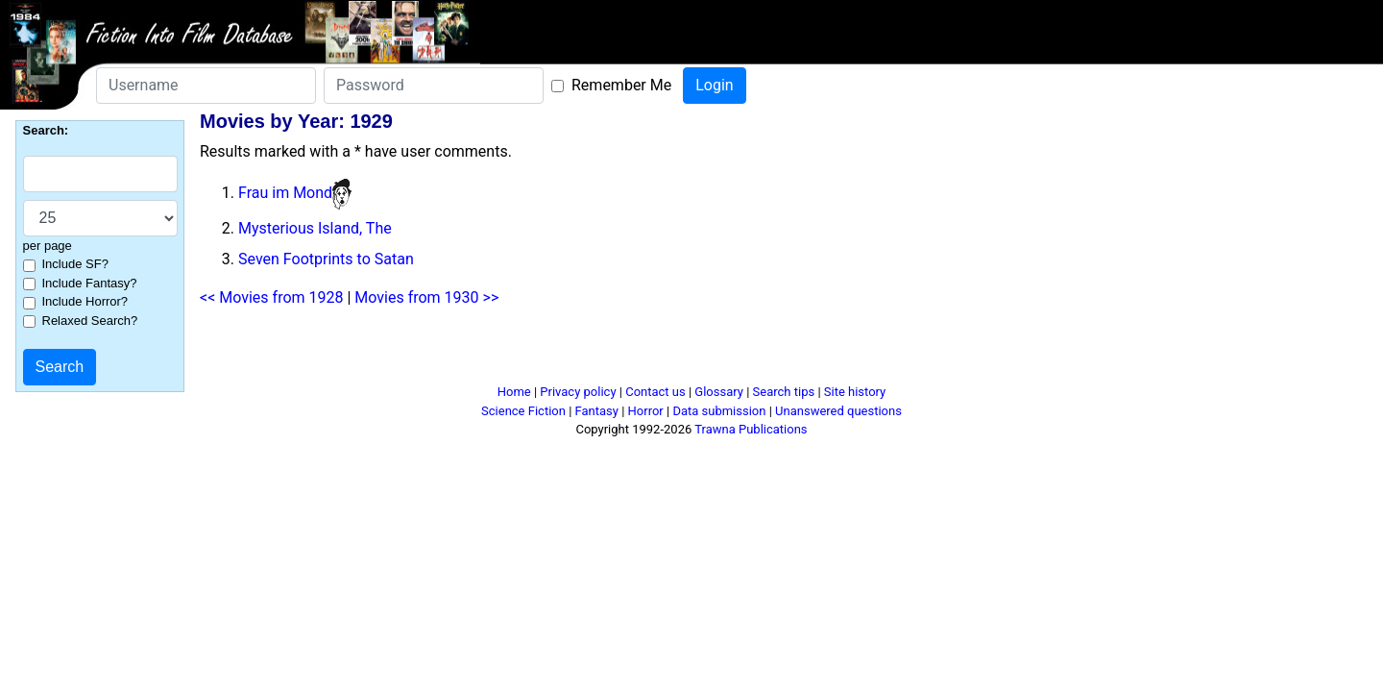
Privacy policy (578, 391)
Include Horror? (85, 301)
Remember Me (621, 85)
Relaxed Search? (90, 320)
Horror (646, 411)
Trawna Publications (750, 429)
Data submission (718, 411)
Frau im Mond (285, 193)
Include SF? (75, 264)
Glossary (718, 391)
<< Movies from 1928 (271, 297)
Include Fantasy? (89, 283)
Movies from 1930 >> (426, 297)
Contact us (655, 391)
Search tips (784, 391)
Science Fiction (523, 411)
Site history (855, 391)
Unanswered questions (838, 411)
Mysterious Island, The (315, 228)
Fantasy (597, 411)
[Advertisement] (691, 354)
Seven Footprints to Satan (326, 259)
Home (514, 391)
